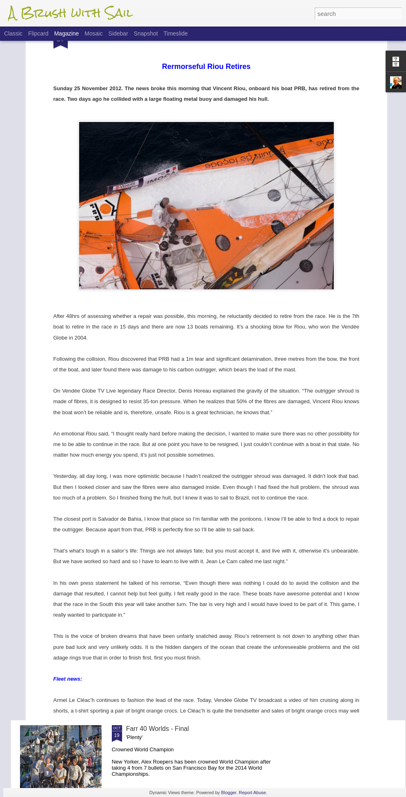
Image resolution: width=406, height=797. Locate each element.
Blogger (228, 792)
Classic (13, 33)
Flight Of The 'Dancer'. (158, 543)
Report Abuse (252, 792)
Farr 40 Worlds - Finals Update (170, 636)
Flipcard (38, 33)
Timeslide (176, 33)
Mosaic (93, 33)
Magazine (66, 33)
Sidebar (118, 33)
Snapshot (146, 33)
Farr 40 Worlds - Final (157, 728)
